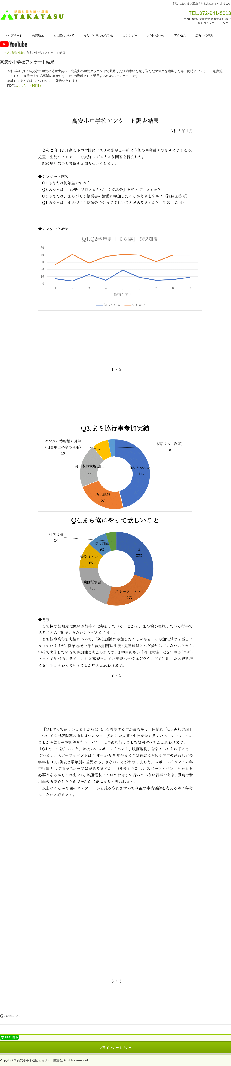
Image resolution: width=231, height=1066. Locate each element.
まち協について (63, 35)
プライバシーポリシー (115, 1047)
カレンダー (130, 35)
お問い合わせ (156, 35)
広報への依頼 (204, 35)
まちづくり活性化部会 (98, 35)
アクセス (180, 35)
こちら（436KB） (30, 85)
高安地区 (38, 35)
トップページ (14, 35)
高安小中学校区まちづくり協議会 (33, 15)
